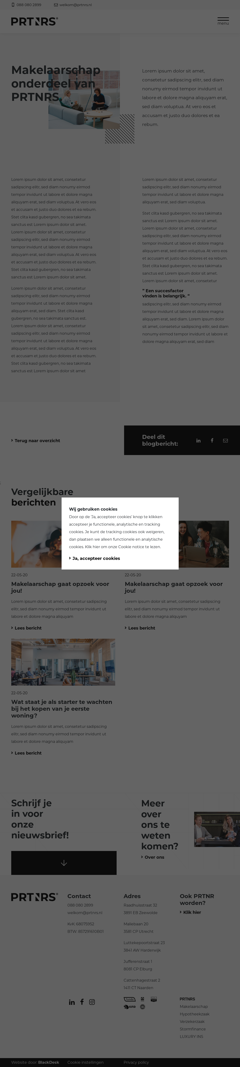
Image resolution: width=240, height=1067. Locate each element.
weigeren (155, 532)
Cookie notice (131, 547)
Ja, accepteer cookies (111, 517)
